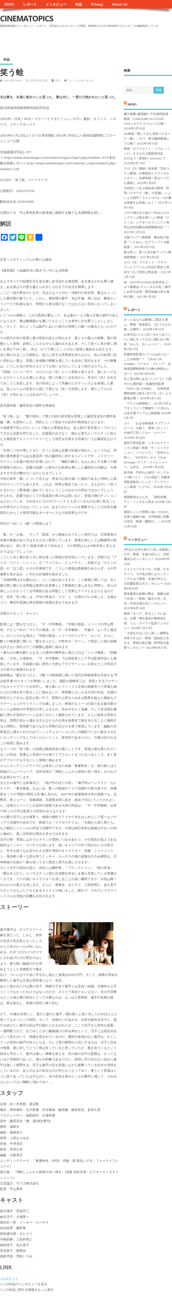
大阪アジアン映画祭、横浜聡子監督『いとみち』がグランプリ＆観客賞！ (146, 242)
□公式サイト (9, 1278)
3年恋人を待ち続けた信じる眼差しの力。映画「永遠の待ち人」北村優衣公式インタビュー (147, 554)
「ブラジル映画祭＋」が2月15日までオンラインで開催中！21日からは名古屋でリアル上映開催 (147, 408)
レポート (30, 4)
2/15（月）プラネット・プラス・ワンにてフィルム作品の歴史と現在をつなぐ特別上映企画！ (146, 267)
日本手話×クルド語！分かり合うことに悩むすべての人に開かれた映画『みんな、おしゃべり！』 (147, 339)
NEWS (9, 4)
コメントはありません (81, 80)
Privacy (97, 4)
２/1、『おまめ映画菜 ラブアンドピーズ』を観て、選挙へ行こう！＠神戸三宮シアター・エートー (147, 428)
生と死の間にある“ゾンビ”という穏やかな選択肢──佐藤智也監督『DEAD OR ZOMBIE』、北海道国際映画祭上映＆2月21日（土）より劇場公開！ (147, 388)
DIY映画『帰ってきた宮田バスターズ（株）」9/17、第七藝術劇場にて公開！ (147, 138)
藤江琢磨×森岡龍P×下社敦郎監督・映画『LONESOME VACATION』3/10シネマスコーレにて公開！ (147, 119)
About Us (119, 4)
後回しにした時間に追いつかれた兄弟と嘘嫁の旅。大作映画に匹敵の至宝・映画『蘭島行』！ (146, 517)
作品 (78, 4)
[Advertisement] (89, 40)
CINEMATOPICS (26, 18)
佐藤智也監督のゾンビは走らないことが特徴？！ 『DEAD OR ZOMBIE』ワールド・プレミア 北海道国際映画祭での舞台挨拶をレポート (147, 364)
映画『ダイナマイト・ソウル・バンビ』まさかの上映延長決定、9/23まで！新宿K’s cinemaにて (146, 153)
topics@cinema (12, 80)
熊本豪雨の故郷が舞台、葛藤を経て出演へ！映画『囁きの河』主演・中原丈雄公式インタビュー (146, 598)
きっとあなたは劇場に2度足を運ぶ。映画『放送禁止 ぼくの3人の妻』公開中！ (147, 324)
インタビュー (56, 4)
